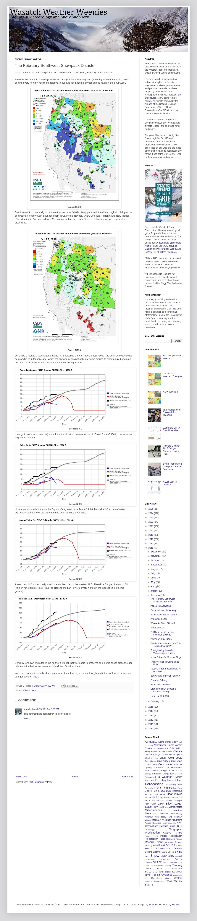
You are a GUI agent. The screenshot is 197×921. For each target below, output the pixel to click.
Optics (172, 826)
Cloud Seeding (151, 758)
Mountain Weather (161, 820)
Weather (178, 878)
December (156, 551)
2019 (151, 535)
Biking (147, 751)
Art (152, 745)
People (148, 836)
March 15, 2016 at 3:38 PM (45, 709)
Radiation (170, 839)
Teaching (167, 866)
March (154, 591)
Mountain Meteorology (170, 814)
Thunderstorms (151, 872)
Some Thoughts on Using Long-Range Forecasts (172, 467)
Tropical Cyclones (161, 874)
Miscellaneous (153, 810)
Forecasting (154, 784)
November (156, 556)
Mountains (177, 820)
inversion (170, 800)
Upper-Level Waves (161, 878)
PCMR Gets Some (160, 696)
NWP (179, 823)
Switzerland (158, 866)
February (156, 595)
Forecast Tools (174, 780)
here (174, 308)
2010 (151, 728)
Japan (153, 804)
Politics (163, 836)
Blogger (175, 904)
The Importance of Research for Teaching (172, 412)
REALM (179, 839)
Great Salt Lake (162, 790)
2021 (151, 526)
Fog (152, 780)
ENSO (173, 773)
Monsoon (150, 813)
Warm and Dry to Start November (171, 429)
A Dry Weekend (170, 391)
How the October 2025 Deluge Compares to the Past (171, 450)
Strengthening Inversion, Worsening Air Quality (163, 651)
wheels (27, 709)
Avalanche (150, 748)
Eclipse (179, 770)
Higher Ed (150, 797)
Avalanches (162, 748)
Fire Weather (163, 776)
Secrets (178, 848)
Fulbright (167, 788)
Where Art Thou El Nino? (163, 623)
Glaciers (148, 791)
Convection (165, 764)
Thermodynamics (175, 869)
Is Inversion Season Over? (164, 614)
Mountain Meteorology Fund (158, 817)
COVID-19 (177, 764)
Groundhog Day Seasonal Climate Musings (163, 690)
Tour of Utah (177, 872)
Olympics (163, 826)
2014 (151, 711)
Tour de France (164, 872)
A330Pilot (153, 904)
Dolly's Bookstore (168, 252)
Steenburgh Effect (169, 862)
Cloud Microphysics (172, 754)
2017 (151, 543)
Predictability (151, 839)
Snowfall (178, 856)
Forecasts (149, 788)
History (167, 797)
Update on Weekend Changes (172, 374)
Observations (151, 826)
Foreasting (160, 780)
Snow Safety (167, 856)
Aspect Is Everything (161, 606)
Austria (178, 745)
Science (179, 845)
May (153, 582)
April (153, 586)
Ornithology (149, 829)
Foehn (147, 780)
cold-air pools (151, 764)
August (155, 569)
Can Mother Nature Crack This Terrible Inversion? (166, 644)
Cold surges (163, 761)
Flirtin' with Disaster (160, 684)
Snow (33, 690)
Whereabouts (157, 627)
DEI (167, 768)
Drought (164, 770)
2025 (151, 508)
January (155, 701)
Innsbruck (160, 800)
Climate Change (152, 754)
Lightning (163, 807)
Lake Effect (165, 803)
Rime (155, 845)
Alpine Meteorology (168, 742)
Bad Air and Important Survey (165, 675)
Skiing (178, 851)
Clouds (162, 758)
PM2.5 (155, 836)
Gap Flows (177, 788)
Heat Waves (174, 793)
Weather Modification (154, 882)
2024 (151, 513)
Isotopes (178, 801)
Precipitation (176, 836)
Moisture (178, 810)
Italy (147, 804)
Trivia (147, 875)
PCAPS (178, 832)
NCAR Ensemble (169, 823)
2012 (151, 720)
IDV (153, 801)
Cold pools (175, 757)
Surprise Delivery (159, 680)
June (153, 577)
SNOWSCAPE (165, 859)
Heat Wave (160, 794)
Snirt (147, 856)
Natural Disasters (153, 823)
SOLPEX (157, 862)
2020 (151, 530)
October (155, 560)
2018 (151, 539)
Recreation (169, 842)
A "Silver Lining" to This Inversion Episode (162, 633)
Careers (169, 752)
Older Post (127, 776)
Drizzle (155, 771)
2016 (151, 548)
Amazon (160, 242)
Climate (26, 690)
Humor (175, 797)
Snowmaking (150, 859)
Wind (169, 881)
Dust (171, 770)
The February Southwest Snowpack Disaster (163, 600)
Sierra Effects (168, 852)
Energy (165, 774)
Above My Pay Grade (161, 639)
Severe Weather (153, 852)
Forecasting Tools (174, 785)
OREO (179, 826)
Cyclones (158, 767)
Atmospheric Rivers (164, 745)
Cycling (148, 767)
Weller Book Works (166, 249)
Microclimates (175, 807)
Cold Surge (150, 761)
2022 (151, 522)
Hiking (159, 797)
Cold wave (176, 761)
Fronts (158, 787)
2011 (151, 724)
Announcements (159, 619)
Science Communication (157, 848)
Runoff (161, 845)
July (153, 573)
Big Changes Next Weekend (172, 356)
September (157, 564)
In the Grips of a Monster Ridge (166, 657)
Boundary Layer (158, 751)
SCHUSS (170, 845)
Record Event (154, 842)
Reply (27, 718)
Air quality (151, 741)
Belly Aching (176, 748)
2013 (151, 715)
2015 (151, 707)
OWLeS (167, 832)
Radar (162, 839)
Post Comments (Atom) (40, 782)
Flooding (178, 777)
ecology (148, 774)
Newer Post (21, 776)
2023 (151, 517)
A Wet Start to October (170, 483)
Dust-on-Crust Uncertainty (163, 610)
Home (75, 776)
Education (156, 774)
